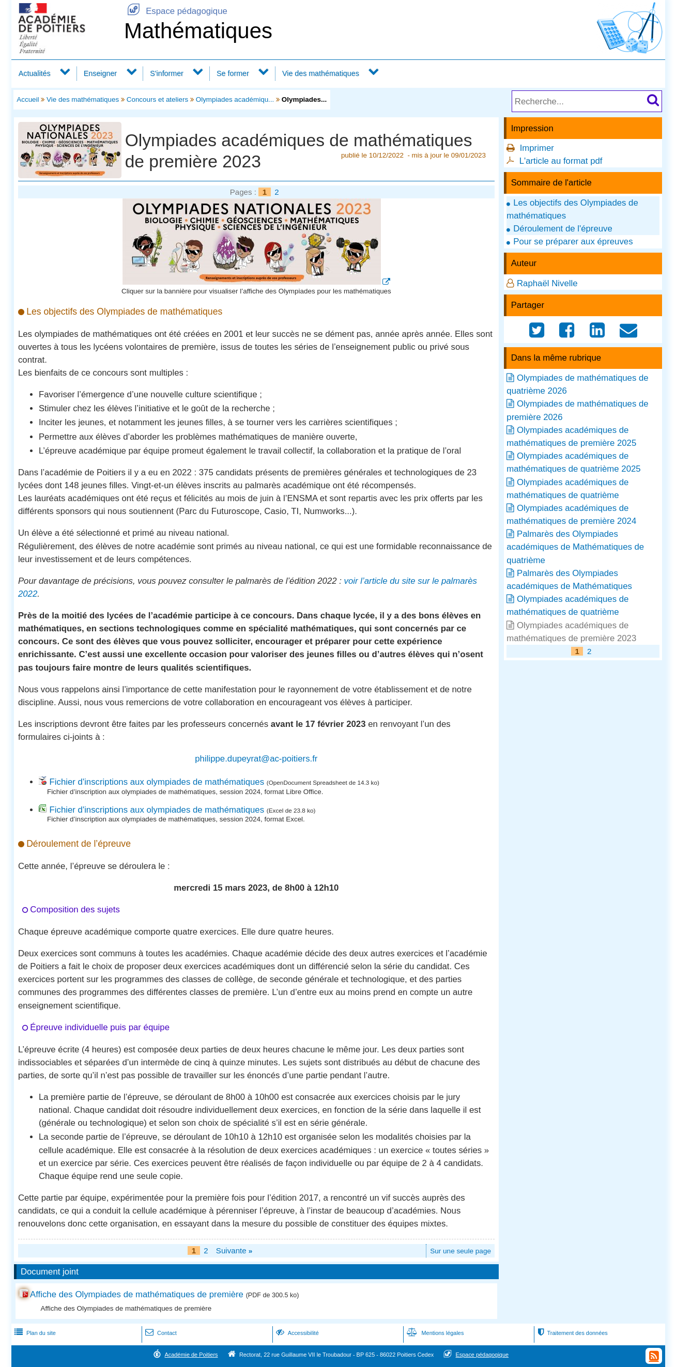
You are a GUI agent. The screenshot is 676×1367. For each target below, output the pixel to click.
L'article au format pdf (561, 161)
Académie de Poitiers (191, 1355)
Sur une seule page (460, 1251)
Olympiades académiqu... (235, 99)
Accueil (28, 99)
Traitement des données (571, 1333)
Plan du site (34, 1333)
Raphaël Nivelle (547, 283)
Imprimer (537, 148)
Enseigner (100, 73)
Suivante (234, 1250)
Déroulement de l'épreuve (562, 229)
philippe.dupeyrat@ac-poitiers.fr (256, 759)
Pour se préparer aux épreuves (573, 241)
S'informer (166, 73)
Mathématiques (198, 31)
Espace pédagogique (175, 11)
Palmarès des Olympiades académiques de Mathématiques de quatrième (575, 547)
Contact (160, 1333)
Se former (233, 73)
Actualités (35, 73)
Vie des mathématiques (320, 73)
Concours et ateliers (158, 99)
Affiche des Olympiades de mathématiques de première (136, 1294)
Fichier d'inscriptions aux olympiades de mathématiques (157, 782)
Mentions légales (434, 1333)
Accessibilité (296, 1333)
